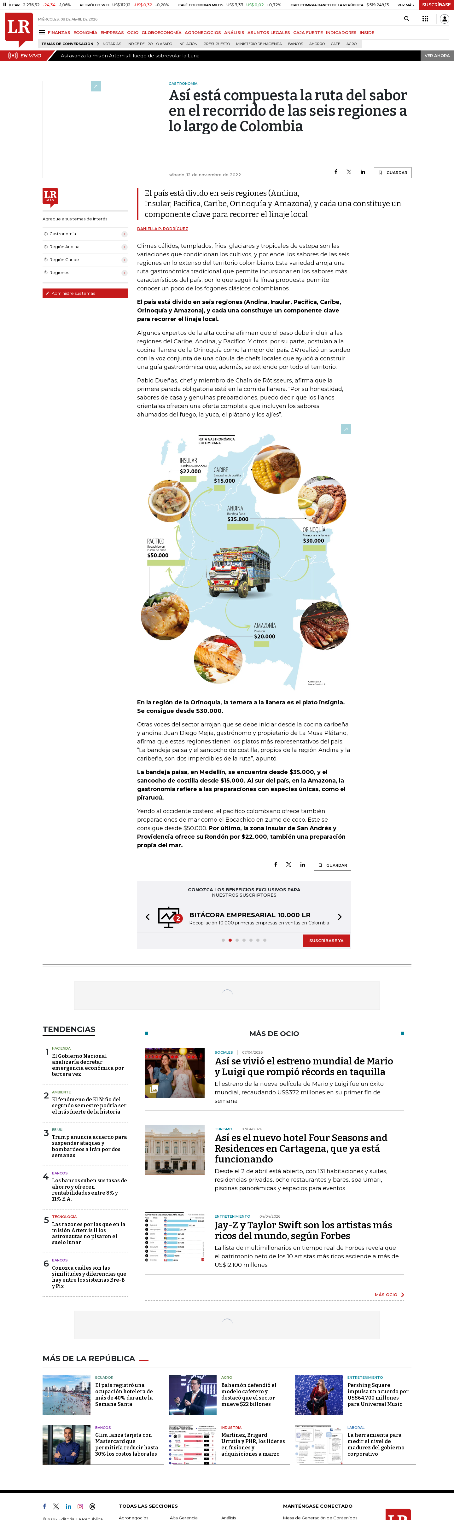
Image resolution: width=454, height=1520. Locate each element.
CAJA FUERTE (308, 32)
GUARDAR (392, 172)
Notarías (112, 44)
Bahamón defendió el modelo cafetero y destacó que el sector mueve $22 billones (248, 1394)
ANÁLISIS (234, 32)
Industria (231, 1427)
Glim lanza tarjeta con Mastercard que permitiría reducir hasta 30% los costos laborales (126, 1444)
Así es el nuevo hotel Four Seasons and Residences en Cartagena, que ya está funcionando (301, 1148)
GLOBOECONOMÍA (162, 32)
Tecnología (64, 1216)
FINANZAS (59, 32)
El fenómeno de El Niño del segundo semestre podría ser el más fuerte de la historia (89, 1106)
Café (335, 44)
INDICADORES (341, 32)
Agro (351, 44)
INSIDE (367, 32)
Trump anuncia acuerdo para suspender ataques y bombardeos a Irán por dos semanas (89, 1146)
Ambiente (61, 1092)
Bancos (295, 44)
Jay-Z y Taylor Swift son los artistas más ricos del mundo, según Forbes (303, 1231)
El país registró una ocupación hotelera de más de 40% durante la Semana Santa (124, 1394)
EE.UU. (57, 1129)
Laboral (355, 1427)
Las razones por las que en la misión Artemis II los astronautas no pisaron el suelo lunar (88, 1233)
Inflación (187, 44)
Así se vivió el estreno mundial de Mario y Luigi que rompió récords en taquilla (304, 1067)
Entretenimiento (365, 1377)
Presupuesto (217, 44)
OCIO (132, 32)
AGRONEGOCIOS (203, 32)
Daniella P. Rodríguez (162, 228)
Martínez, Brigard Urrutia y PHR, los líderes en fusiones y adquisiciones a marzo (253, 1444)
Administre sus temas (70, 293)
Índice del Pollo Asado (149, 44)
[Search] (406, 19)
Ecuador (104, 1377)
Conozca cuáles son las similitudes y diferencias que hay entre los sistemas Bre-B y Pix (89, 1277)
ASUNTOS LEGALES (268, 32)
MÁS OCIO (386, 1294)
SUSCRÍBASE (436, 5)
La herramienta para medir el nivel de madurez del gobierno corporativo (376, 1444)
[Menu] (43, 32)
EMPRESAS (112, 32)
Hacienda (61, 1048)
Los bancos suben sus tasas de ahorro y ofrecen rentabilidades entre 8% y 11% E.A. (89, 1190)
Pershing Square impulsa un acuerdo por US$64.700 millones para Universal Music (378, 1394)
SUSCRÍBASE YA (326, 940)
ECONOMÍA (85, 32)
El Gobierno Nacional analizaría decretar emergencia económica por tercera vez (88, 1065)
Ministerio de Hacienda (259, 44)
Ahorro (317, 44)
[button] (145, 918)
